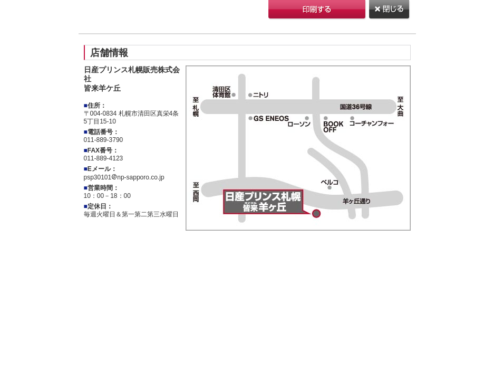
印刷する (317, 10)
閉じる (390, 10)
